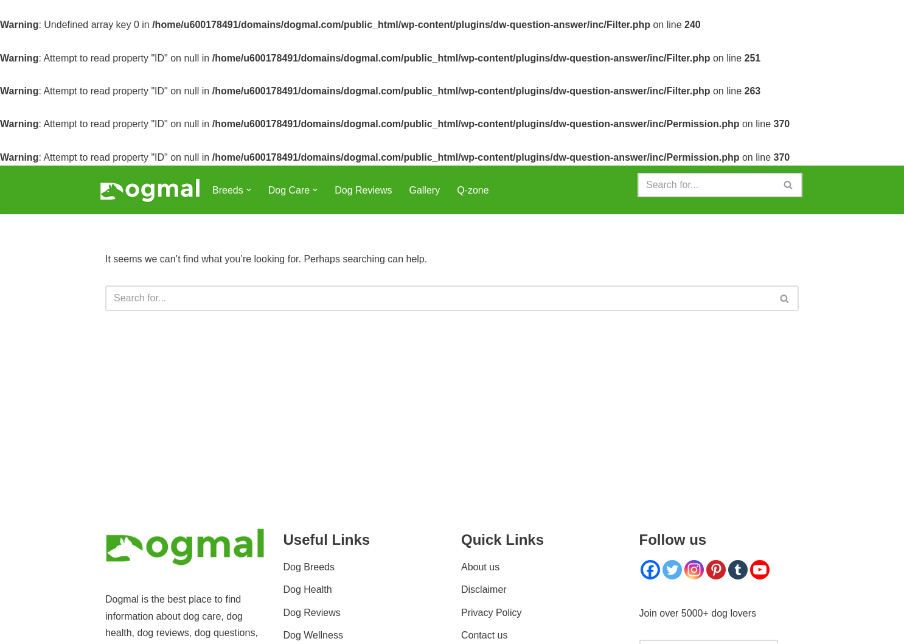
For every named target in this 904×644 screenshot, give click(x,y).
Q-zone (473, 190)
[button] (248, 189)
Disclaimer (484, 589)
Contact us (484, 635)
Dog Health (307, 589)
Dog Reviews (363, 190)
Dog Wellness (313, 635)
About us (480, 567)
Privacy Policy (491, 612)
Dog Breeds (309, 567)
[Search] (706, 185)
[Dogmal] (150, 190)
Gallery (424, 190)
